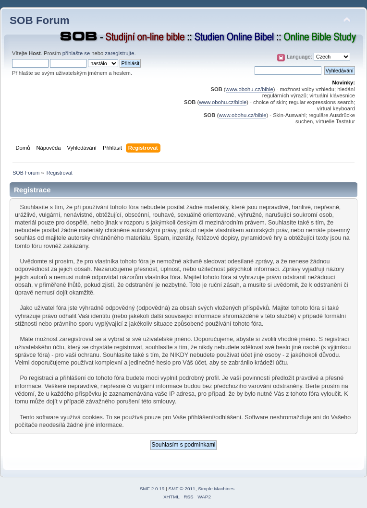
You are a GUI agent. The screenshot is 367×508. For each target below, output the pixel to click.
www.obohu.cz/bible (249, 89)
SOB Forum (40, 20)
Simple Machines (216, 488)
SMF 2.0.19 (152, 488)
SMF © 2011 (182, 488)
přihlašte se (76, 53)
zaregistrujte (119, 53)
